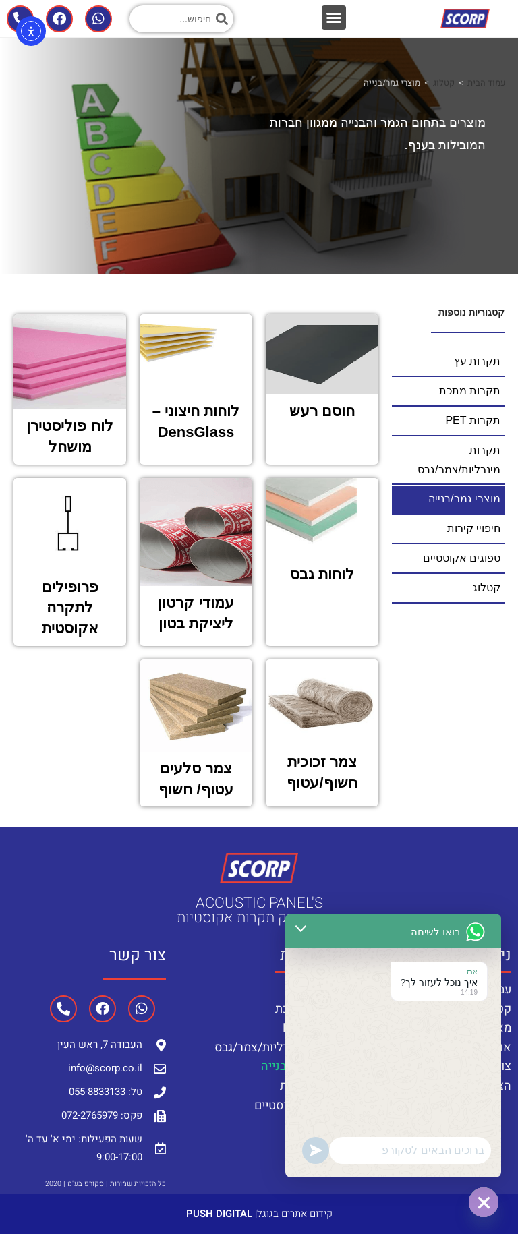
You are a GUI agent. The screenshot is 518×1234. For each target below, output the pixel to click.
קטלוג (444, 82)
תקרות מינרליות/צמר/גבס (276, 1047)
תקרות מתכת (307, 1009)
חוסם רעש (322, 411)
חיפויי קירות (309, 1086)
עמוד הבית (486, 82)
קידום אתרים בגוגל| (259, 1213)
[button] (334, 17)
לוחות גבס (322, 574)
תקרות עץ (315, 989)
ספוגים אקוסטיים (296, 1105)
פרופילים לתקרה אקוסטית (70, 608)
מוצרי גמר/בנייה (300, 1066)
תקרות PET (311, 1028)
